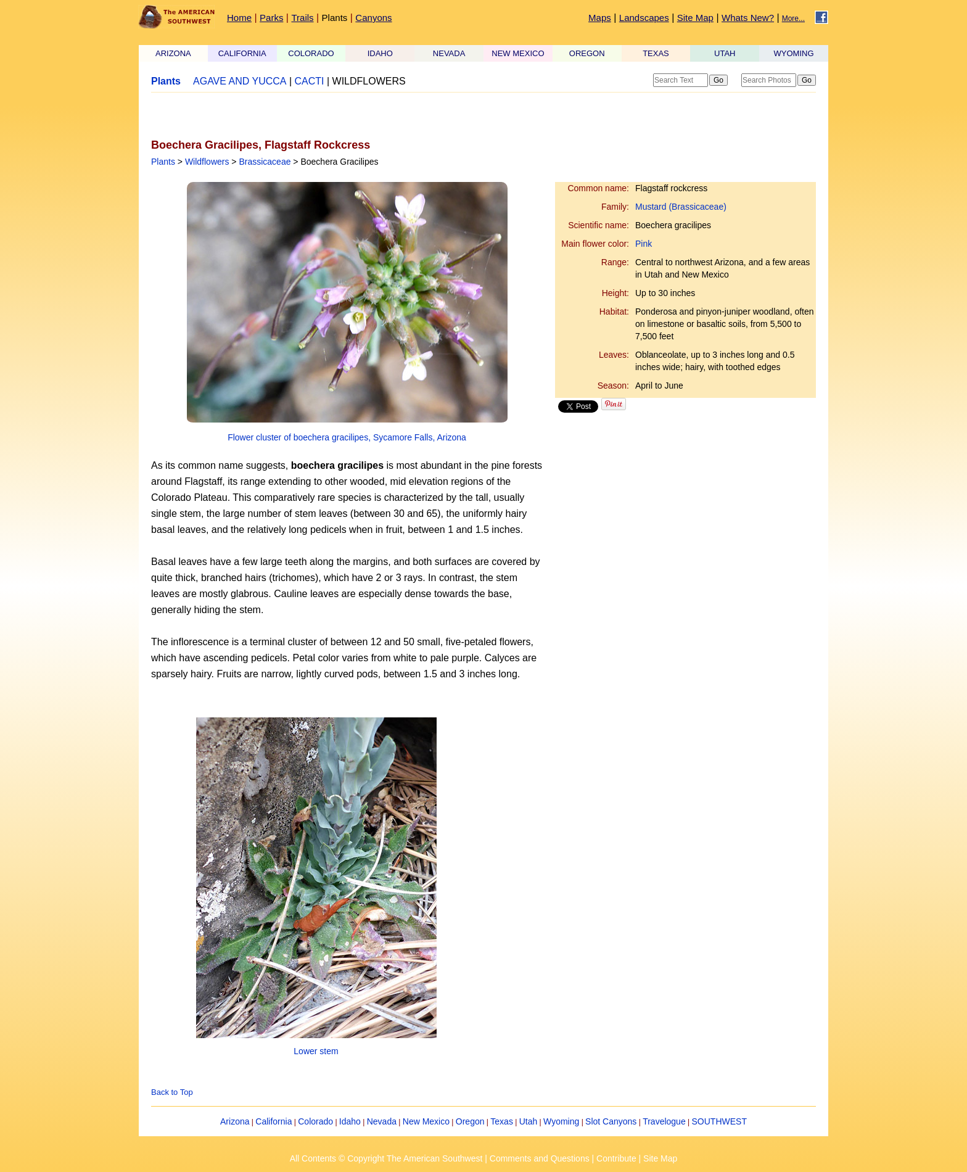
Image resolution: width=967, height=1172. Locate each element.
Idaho (350, 1121)
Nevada (382, 1121)
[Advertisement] (295, 115)
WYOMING (794, 53)
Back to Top (172, 1092)
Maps (599, 17)
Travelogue (664, 1121)
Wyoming (561, 1121)
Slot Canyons (610, 1121)
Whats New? (748, 17)
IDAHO (380, 53)
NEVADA (449, 53)
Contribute (616, 1158)
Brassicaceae (264, 162)
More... (793, 18)
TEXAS (656, 53)
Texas (501, 1121)
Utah (528, 1121)
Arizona (234, 1121)
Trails (302, 17)
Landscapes (644, 17)
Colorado (315, 1121)
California (273, 1121)
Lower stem (316, 1051)
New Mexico (426, 1121)
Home (239, 17)
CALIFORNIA (242, 53)
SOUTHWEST (719, 1121)
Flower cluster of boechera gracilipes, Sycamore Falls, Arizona (347, 437)
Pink (643, 244)
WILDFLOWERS (369, 81)
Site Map (695, 17)
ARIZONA (173, 53)
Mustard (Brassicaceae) (680, 207)
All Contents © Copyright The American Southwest (386, 1158)
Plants (335, 17)
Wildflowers (207, 162)
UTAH (724, 53)
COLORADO (311, 53)
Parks (271, 17)
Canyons (373, 17)
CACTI (309, 81)
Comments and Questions (540, 1158)
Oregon (470, 1121)
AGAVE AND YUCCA (239, 81)
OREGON (587, 53)
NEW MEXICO (518, 53)
